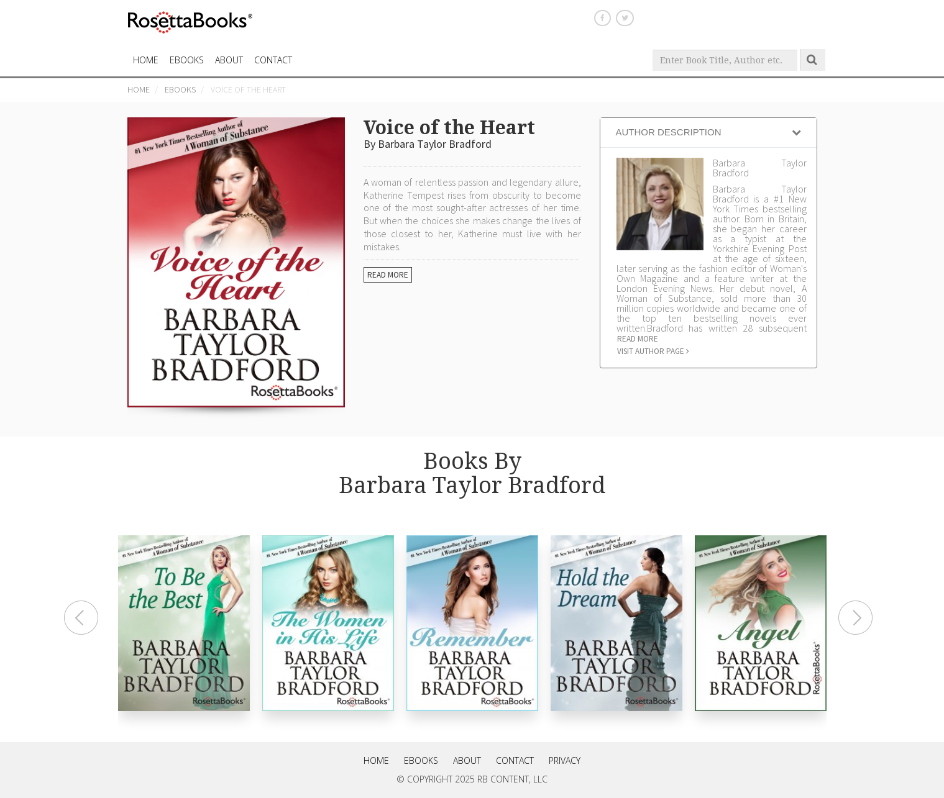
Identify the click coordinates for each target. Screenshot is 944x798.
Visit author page (653, 351)
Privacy (564, 760)
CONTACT (273, 60)
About (229, 60)
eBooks (187, 60)
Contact (515, 760)
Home (138, 89)
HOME (145, 60)
